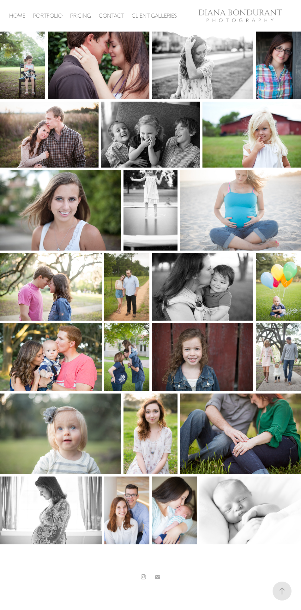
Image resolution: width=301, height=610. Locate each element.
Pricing (80, 16)
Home (17, 16)
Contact (111, 16)
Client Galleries (154, 16)
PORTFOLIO (48, 16)
